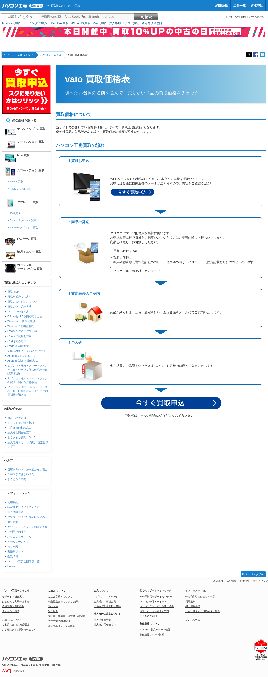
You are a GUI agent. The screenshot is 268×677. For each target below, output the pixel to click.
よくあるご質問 (16, 479)
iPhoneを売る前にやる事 (22, 331)
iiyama (11, 566)
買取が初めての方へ (19, 296)
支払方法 (53, 606)
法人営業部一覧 (102, 619)
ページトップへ (254, 574)
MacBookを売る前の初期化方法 (26, 351)
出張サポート (15, 551)
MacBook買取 (11, 23)
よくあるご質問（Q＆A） (22, 437)
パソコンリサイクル (19, 536)
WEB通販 (221, 5)
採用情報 (231, 580)
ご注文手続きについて (60, 596)
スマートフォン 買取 (30, 170)
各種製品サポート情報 (152, 634)
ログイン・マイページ (106, 596)
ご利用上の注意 (16, 531)
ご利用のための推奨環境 (15, 624)
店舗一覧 (239, 5)
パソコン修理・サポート (153, 601)
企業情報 (12, 556)
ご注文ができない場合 (20, 474)
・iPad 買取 (13, 213)
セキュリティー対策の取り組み (26, 516)
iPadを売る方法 (16, 341)
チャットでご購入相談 (20, 422)
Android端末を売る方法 (21, 355)
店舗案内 (218, 580)
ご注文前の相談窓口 (19, 427)
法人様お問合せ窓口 (19, 432)
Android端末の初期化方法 (22, 360)
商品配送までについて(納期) (63, 601)
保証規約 (12, 522)
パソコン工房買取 (50, 54)
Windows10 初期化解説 (21, 321)
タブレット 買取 (27, 202)
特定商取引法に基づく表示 (23, 507)
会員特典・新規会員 (13, 606)
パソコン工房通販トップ (18, 54)
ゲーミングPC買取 (35, 23)
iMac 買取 (99, 23)
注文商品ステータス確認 (61, 626)
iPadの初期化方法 (18, 346)
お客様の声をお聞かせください (19, 629)
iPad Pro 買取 (59, 23)
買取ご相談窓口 (16, 417)
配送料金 (53, 611)
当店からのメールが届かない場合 (27, 469)
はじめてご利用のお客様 (15, 601)
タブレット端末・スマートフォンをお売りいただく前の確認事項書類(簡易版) (27, 369)
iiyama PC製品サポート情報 (155, 629)
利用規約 (12, 502)
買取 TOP (13, 291)
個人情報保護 (15, 512)
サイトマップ (260, 580)
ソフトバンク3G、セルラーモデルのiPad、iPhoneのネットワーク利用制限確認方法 (27, 391)
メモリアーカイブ (18, 541)
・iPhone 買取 (15, 181)
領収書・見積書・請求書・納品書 (66, 616)
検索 (146, 17)
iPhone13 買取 (80, 23)
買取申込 (257, 5)
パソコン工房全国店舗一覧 (23, 561)
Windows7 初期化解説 (20, 326)
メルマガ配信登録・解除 (107, 606)
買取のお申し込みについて (23, 301)
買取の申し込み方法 (19, 306)
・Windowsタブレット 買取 (22, 227)
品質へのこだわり (12, 619)
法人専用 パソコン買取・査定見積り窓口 (135, 23)
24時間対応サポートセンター (156, 596)
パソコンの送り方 (18, 311)
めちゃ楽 (12, 546)
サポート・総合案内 (13, 596)
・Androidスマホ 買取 (19, 188)
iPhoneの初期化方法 (19, 336)
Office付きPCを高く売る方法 (24, 316)
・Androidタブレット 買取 (21, 220)
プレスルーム (192, 619)
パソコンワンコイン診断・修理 (157, 606)
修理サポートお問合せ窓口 (154, 611)
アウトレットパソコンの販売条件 (27, 526)
